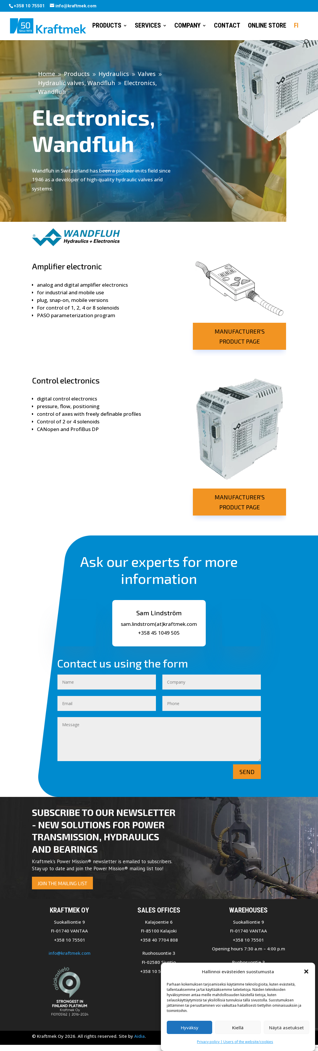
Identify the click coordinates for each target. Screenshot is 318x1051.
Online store (267, 26)
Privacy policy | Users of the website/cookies (235, 1042)
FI (296, 26)
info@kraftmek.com (70, 953)
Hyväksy (189, 1028)
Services (148, 26)
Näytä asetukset (286, 1028)
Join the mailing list (62, 883)
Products (106, 26)
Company (187, 26)
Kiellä (238, 1028)
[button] (306, 972)
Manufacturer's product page (240, 336)
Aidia (139, 1036)
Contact (227, 26)
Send (246, 771)
